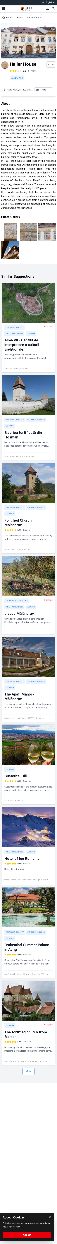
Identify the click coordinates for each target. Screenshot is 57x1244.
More (28, 1071)
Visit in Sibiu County (15, 327)
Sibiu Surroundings (14, 333)
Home (9, 17)
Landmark (21, 17)
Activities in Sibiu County (17, 601)
